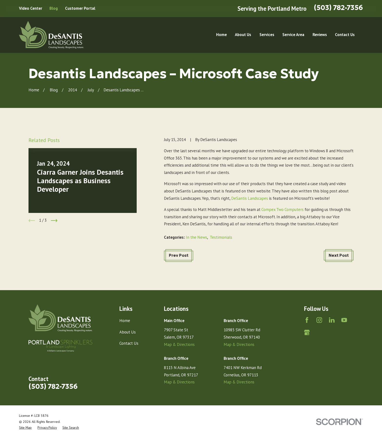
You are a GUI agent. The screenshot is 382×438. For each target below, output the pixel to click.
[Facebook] (307, 320)
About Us (127, 332)
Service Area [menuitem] (293, 34)
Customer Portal (80, 8)
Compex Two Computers (283, 209)
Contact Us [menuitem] (345, 34)
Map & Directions (179, 344)
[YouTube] (344, 320)
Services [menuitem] (266, 34)
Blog (53, 8)
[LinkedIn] (331, 320)
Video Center (30, 8)
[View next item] (54, 220)
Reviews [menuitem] (320, 34)
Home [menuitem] (221, 34)
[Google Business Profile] (307, 332)
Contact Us (128, 343)
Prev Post (178, 255)
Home (124, 320)
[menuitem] (25, 428)
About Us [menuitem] (243, 34)
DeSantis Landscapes (250, 198)
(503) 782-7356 (338, 7)
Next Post (339, 255)
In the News (196, 237)
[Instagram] (319, 320)
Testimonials (221, 237)
